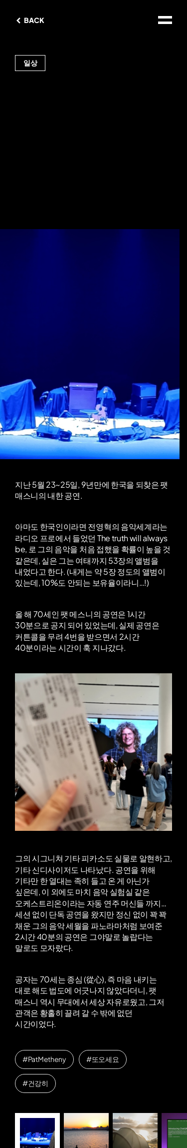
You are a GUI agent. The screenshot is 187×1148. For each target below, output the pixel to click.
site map (165, 20)
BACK (34, 20)
